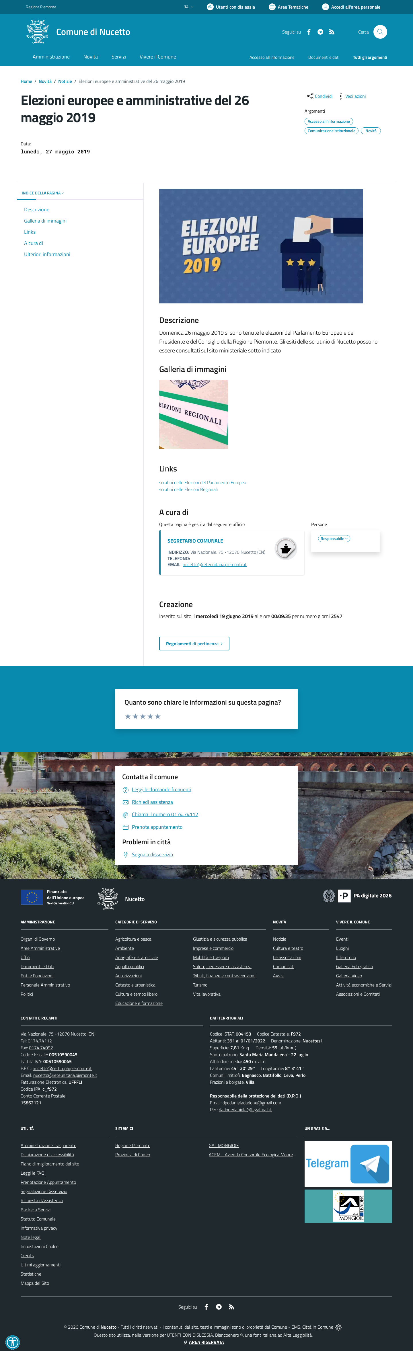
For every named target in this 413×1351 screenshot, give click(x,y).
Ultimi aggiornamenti (41, 1264)
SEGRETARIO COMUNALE (195, 541)
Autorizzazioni (128, 975)
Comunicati (283, 966)
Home (26, 81)
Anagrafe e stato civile (136, 957)
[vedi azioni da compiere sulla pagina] (351, 96)
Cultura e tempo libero (136, 994)
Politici (27, 994)
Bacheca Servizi (35, 1209)
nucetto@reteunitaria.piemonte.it (215, 564)
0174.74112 (40, 1040)
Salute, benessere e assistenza (222, 966)
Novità (45, 81)
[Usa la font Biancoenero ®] (231, 7)
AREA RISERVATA (203, 1342)
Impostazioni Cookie (40, 1246)
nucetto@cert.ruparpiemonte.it (62, 1068)
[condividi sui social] (319, 96)
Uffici (25, 957)
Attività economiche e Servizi (363, 984)
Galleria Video (349, 975)
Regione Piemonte (132, 1145)
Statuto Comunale (38, 1218)
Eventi (342, 938)
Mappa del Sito (35, 1283)
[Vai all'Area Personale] (351, 7)
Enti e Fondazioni (37, 975)
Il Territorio (346, 957)
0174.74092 (41, 1047)
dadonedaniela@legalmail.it (245, 1109)
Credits (27, 1255)
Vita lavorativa (207, 994)
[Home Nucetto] (78, 32)
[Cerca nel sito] (380, 32)
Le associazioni (287, 957)
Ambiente (124, 948)
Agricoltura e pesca (133, 938)
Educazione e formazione (139, 1003)
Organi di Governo (38, 938)
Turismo (200, 984)
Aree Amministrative (40, 948)
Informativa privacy (39, 1228)
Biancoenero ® (229, 1334)
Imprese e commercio (213, 948)
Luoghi (342, 948)
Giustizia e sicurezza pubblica (220, 938)
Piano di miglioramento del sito (50, 1163)
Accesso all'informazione (272, 57)
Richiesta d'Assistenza (42, 1200)
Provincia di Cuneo (132, 1154)
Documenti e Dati (37, 966)
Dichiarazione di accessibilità (47, 1154)
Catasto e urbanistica (135, 984)
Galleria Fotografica (354, 966)
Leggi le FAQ (32, 1172)
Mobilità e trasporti (211, 957)
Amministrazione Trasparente (48, 1145)
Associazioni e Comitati (358, 994)
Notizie (65, 81)
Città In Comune (317, 1326)
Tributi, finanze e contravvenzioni (224, 975)
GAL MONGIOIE (224, 1145)
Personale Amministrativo (45, 984)
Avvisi (278, 975)
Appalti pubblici (129, 966)
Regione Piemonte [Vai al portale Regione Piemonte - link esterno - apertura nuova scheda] (41, 7)
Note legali (31, 1237)
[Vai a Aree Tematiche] (288, 7)
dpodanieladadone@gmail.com (252, 1102)
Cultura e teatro (288, 948)
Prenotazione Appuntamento (48, 1182)
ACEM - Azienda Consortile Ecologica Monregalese (257, 1154)
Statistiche (31, 1273)
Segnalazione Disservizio (44, 1191)
